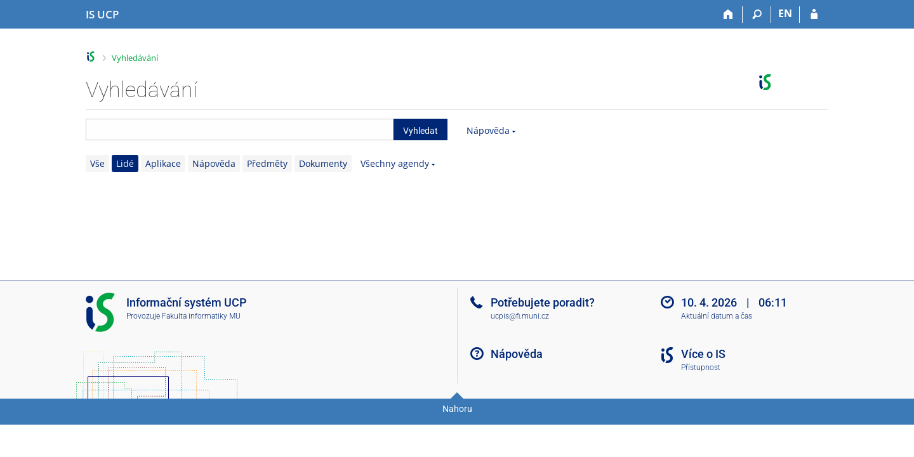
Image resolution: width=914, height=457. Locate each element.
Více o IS (703, 354)
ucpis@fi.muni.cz (520, 316)
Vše (97, 163)
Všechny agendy (395, 163)
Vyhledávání (135, 57)
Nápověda (488, 130)
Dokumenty (323, 163)
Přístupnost (700, 367)
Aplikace (163, 163)
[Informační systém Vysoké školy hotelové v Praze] (102, 14)
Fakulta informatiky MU (201, 316)
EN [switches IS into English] (785, 13)
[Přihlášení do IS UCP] (814, 14)
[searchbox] (240, 129)
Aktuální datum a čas (716, 316)
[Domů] (728, 14)
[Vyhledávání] (757, 14)
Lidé (125, 163)
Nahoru (457, 409)
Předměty (267, 163)
